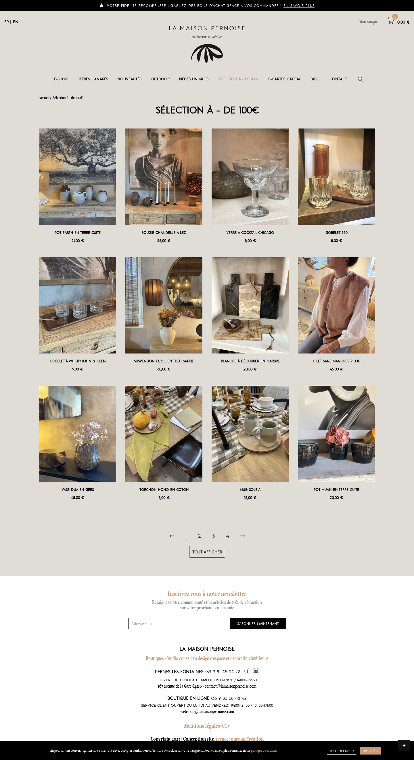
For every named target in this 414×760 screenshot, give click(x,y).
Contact (338, 78)
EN (15, 21)
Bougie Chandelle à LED (163, 232)
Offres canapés (92, 78)
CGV (226, 725)
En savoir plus (299, 5)
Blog (315, 78)
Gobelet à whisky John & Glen (78, 361)
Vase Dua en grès (78, 489)
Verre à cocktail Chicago (250, 232)
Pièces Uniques (193, 78)
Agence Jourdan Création (239, 738)
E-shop (60, 78)
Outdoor (160, 78)
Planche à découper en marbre (250, 361)
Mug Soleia (250, 489)
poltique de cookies (263, 750)
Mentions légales (202, 726)
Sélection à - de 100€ (238, 78)
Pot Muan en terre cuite (336, 489)
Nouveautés (129, 78)
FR (6, 21)
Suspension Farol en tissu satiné (164, 361)
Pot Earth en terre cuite (78, 232)
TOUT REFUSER (341, 751)
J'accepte (370, 751)
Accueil (44, 98)
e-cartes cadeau (284, 78)
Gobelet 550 (336, 232)
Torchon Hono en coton (164, 489)
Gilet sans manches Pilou (336, 361)
